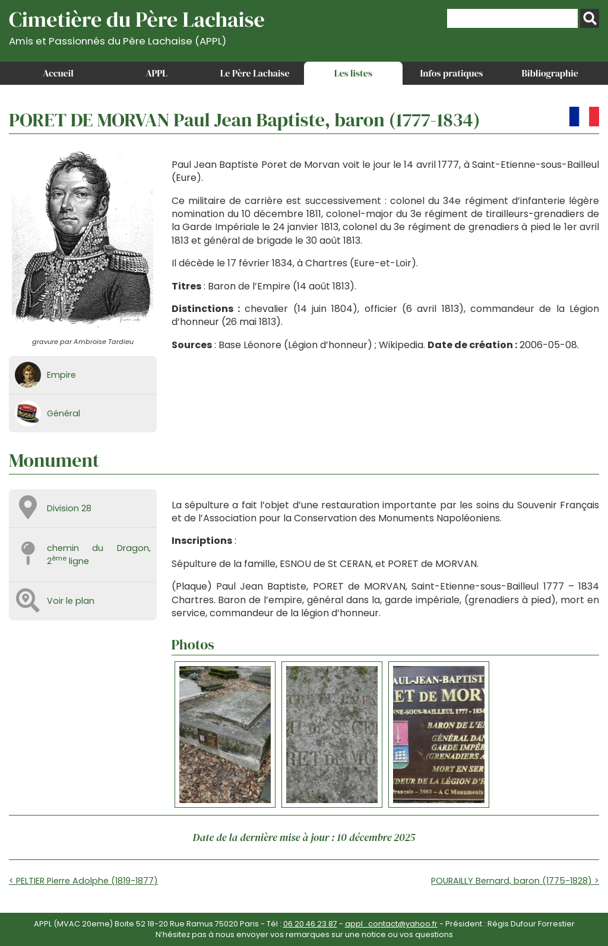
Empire (61, 375)
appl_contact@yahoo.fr (391, 924)
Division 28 (69, 508)
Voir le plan (70, 601)
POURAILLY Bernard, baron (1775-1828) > (515, 881)
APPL (156, 72)
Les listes (353, 72)
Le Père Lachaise (255, 72)
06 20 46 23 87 (310, 924)
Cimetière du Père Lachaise (137, 26)
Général (63, 413)
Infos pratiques (451, 72)
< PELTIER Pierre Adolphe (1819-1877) (83, 881)
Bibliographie (550, 72)
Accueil (58, 72)
